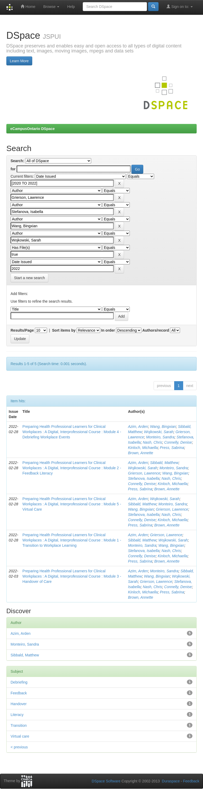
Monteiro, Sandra (160, 437)
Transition (19, 725)
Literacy (17, 715)
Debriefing (19, 682)
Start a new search (29, 278)
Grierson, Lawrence (144, 473)
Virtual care (20, 736)
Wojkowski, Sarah (158, 432)
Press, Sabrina (172, 448)
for (13, 169)
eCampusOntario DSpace (32, 129)
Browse (51, 6)
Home (28, 6)
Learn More (19, 61)
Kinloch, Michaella (143, 448)
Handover (19, 704)
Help (71, 6)
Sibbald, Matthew (164, 463)
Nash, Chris (152, 442)
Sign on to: (180, 6)
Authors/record (155, 330)
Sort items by (64, 330)
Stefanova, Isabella (143, 478)
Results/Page (22, 330)
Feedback (19, 693)
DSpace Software (106, 781)
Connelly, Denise (178, 442)
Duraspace (171, 781)
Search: (17, 161)
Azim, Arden (138, 426)
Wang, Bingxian (163, 426)
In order (108, 330)
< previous (19, 747)
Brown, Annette (140, 453)
